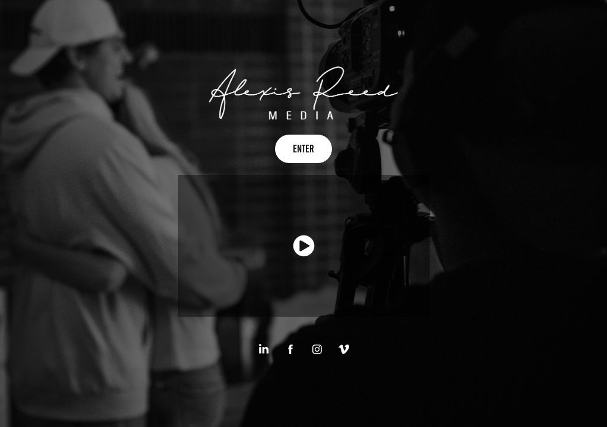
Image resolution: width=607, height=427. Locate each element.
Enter (303, 149)
